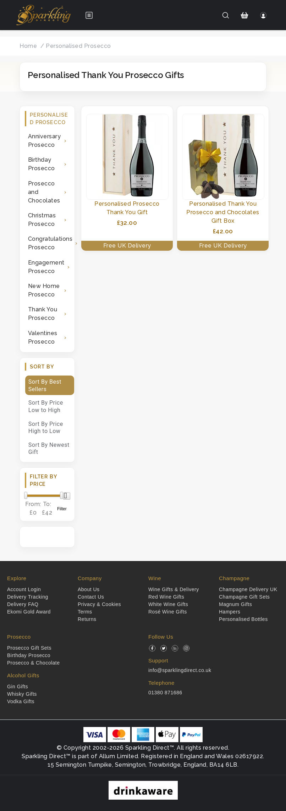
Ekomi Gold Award (29, 612)
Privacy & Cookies (99, 604)
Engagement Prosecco (46, 266)
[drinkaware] (143, 790)
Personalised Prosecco (78, 46)
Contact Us (91, 597)
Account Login (24, 589)
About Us (89, 589)
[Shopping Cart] (244, 15)
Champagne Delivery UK (248, 589)
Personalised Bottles (243, 619)
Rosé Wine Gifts (167, 612)
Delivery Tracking (27, 597)
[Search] (225, 15)
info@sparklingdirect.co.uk (179, 670)
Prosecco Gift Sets (29, 648)
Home (28, 46)
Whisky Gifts (22, 694)
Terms (85, 612)
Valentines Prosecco (42, 337)
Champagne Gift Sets (244, 597)
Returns (87, 619)
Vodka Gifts (20, 701)
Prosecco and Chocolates (44, 192)
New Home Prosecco (44, 290)
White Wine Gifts (168, 604)
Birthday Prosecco (41, 164)
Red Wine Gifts (166, 597)
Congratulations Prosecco (49, 243)
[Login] (263, 15)
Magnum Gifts (235, 604)
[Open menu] (89, 15)
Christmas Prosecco (42, 219)
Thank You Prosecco (42, 313)
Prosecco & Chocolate (33, 663)
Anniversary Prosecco (44, 140)
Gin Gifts (17, 686)
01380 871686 (165, 692)
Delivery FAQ (22, 604)
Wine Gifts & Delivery (173, 589)
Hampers (229, 612)
